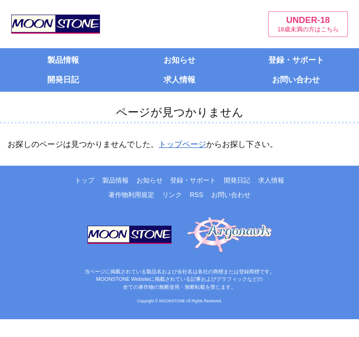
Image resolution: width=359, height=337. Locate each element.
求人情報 (179, 79)
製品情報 (63, 60)
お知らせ (179, 60)
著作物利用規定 (131, 194)
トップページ (182, 144)
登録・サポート (296, 60)
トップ (84, 180)
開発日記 (63, 79)
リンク (172, 194)
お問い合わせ (296, 79)
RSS (196, 194)
